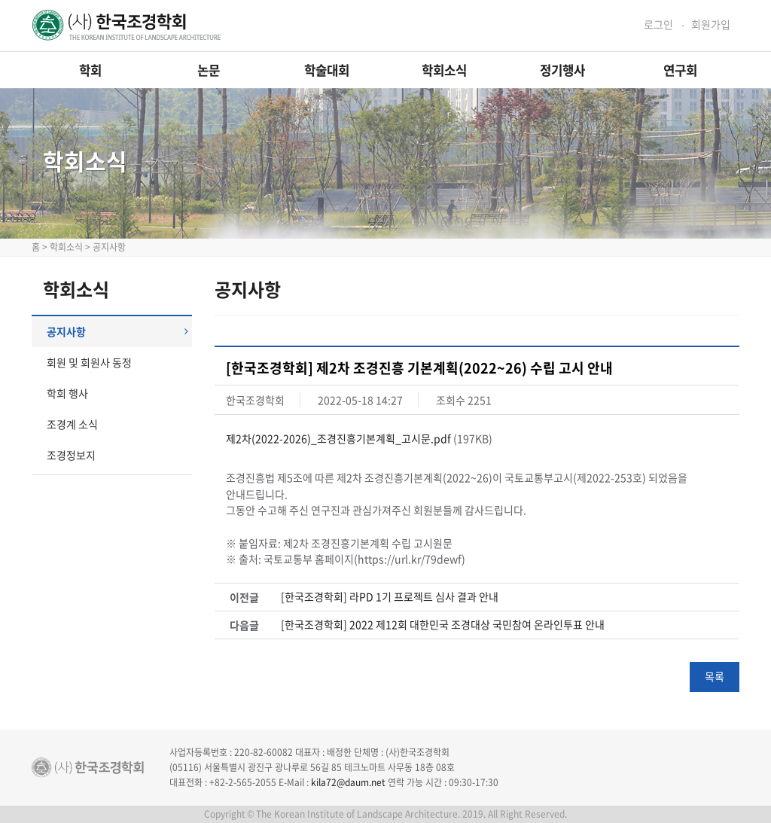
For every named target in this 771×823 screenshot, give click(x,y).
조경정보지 (71, 454)
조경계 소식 (72, 423)
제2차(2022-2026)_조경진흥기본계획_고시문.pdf (338, 438)
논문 (208, 70)
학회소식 (444, 70)
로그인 (658, 24)
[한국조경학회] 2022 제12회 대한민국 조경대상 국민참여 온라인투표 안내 (443, 624)
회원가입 (710, 24)
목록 (714, 676)
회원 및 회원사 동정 (89, 362)
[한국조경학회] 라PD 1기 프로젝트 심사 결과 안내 (389, 597)
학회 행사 (67, 393)
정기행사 (562, 70)
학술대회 (326, 70)
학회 (90, 70)
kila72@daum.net (348, 782)
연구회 (680, 70)
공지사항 (117, 331)
